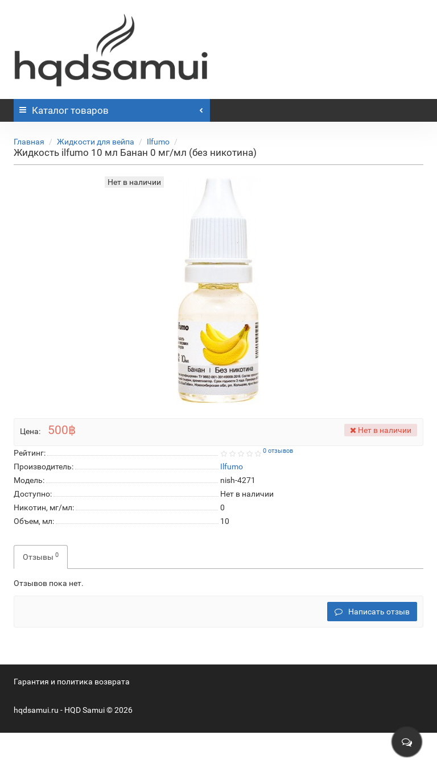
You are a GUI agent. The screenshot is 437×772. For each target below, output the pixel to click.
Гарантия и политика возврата (72, 681)
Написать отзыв (372, 611)
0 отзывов (278, 451)
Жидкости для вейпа (95, 141)
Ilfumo (158, 141)
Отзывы (41, 556)
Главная (29, 141)
